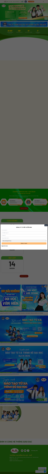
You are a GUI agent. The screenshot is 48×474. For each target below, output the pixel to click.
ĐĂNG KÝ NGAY (24, 243)
